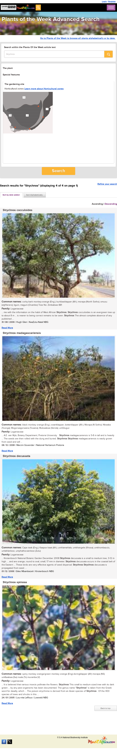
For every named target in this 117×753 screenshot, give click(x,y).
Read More (7, 327)
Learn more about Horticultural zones (44, 88)
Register (112, 1)
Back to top (105, 708)
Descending (111, 204)
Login (104, 1)
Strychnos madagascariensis (22, 333)
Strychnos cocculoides (17, 210)
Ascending (97, 204)
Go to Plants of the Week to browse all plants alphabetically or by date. (77, 38)
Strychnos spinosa (15, 582)
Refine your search (107, 184)
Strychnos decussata (16, 456)
